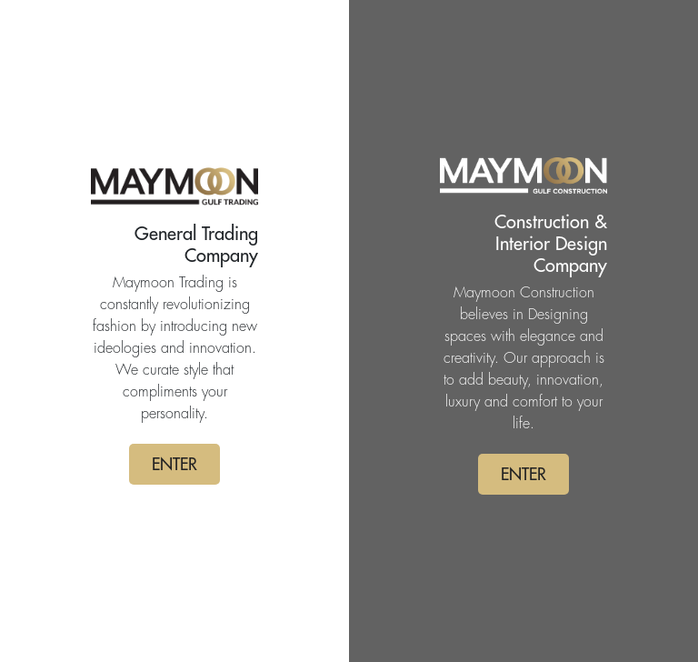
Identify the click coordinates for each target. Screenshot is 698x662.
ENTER (174, 464)
